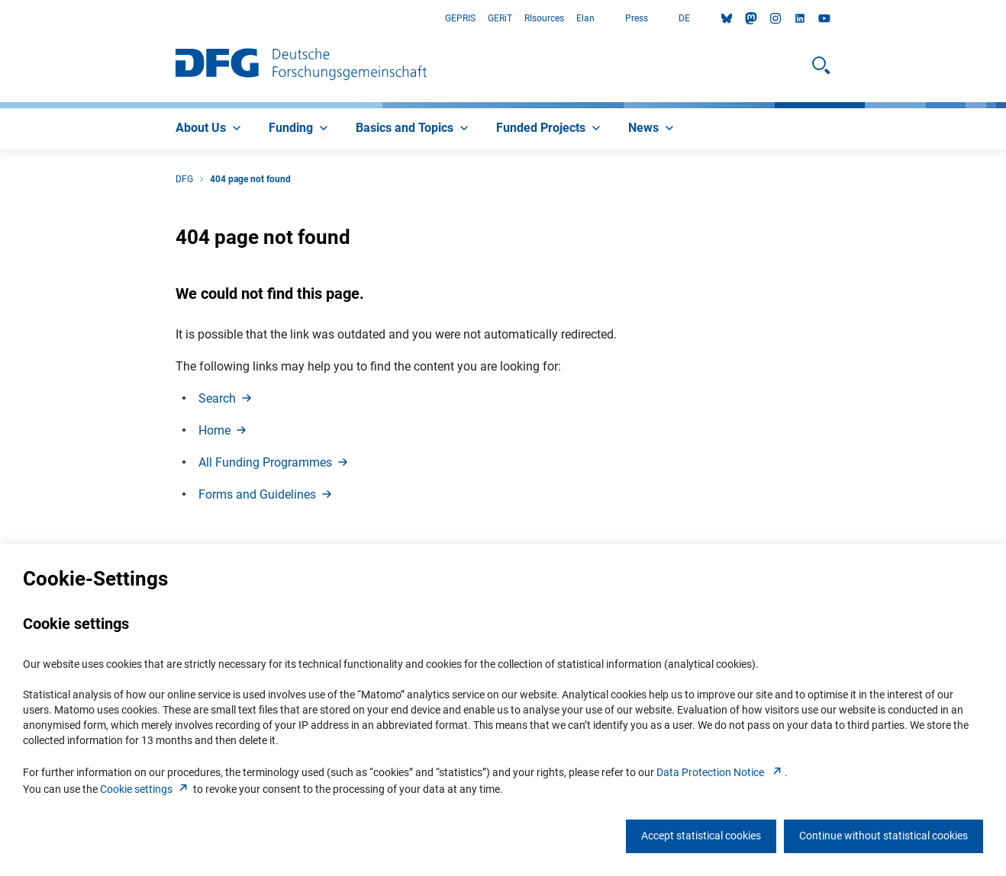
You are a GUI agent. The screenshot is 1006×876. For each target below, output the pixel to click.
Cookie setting (145, 789)
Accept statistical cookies (701, 835)
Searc (226, 398)
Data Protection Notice (720, 772)
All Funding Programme (274, 462)
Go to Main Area (0, 18)
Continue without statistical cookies (883, 835)
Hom (223, 430)
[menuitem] (210, 129)
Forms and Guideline (266, 494)
